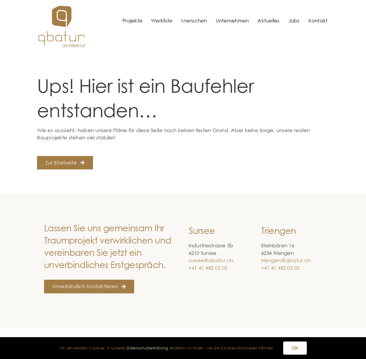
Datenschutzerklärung (147, 348)
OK (295, 348)
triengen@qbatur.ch (286, 260)
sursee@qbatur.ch (211, 260)
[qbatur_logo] (61, 8)
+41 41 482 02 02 (208, 268)
